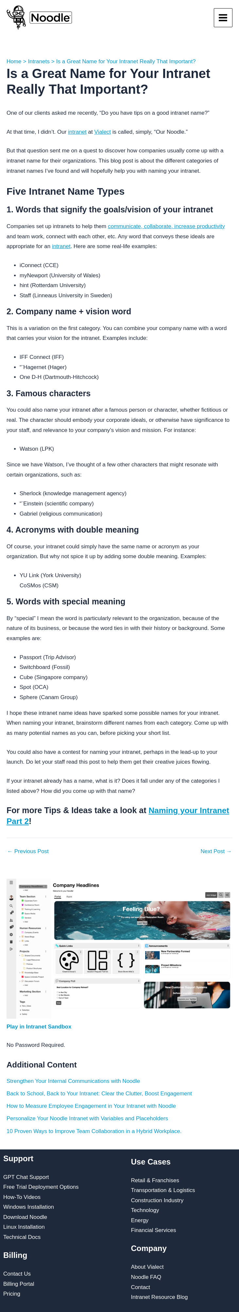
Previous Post (28, 851)
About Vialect (147, 1267)
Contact (140, 1287)
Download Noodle (25, 1217)
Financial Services (153, 1230)
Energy (140, 1220)
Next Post (216, 851)
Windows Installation (28, 1207)
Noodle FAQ (146, 1277)
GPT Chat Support (26, 1177)
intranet (77, 132)
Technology (145, 1210)
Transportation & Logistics (163, 1190)
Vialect (102, 132)
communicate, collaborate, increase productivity (166, 226)
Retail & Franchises (155, 1180)
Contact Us (17, 1273)
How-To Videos (22, 1197)
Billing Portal (18, 1284)
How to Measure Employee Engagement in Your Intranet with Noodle (91, 1106)
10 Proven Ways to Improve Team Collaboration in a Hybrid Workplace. (94, 1131)
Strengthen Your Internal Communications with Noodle (73, 1081)
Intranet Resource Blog (159, 1297)
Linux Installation (24, 1227)
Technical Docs (22, 1237)
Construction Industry (157, 1200)
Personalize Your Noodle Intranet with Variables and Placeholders (87, 1118)
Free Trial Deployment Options (41, 1187)
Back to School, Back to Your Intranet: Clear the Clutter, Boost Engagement (99, 1093)
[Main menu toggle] (223, 17)
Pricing (11, 1293)
